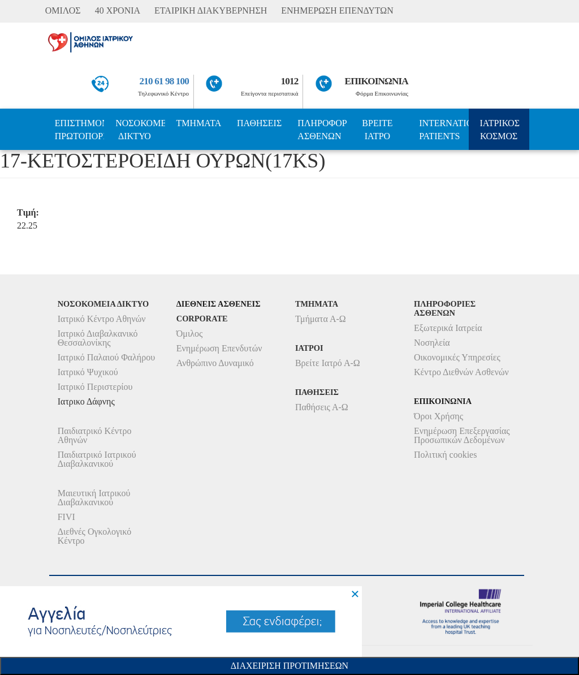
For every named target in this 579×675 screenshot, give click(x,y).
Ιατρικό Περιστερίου (95, 387)
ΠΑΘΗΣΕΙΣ (259, 123)
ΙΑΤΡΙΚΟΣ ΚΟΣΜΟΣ (500, 129)
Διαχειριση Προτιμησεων (289, 665)
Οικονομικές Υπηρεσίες (457, 357)
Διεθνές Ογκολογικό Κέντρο (94, 536)
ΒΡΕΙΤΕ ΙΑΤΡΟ (377, 129)
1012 (290, 81)
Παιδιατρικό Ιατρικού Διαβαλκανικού (97, 459)
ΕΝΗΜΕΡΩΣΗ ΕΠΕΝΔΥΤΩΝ (337, 10)
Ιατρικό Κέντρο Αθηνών (102, 319)
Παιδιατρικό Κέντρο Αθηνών (95, 435)
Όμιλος (189, 333)
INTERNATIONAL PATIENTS (443, 129)
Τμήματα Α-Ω (320, 319)
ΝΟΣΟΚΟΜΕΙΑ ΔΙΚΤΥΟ (140, 129)
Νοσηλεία (432, 342)
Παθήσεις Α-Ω (321, 407)
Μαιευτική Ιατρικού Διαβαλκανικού (94, 497)
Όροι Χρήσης (438, 416)
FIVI (66, 517)
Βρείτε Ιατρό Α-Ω (327, 363)
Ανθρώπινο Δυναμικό (215, 363)
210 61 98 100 (164, 81)
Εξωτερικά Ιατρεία (448, 328)
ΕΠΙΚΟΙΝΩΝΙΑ (376, 81)
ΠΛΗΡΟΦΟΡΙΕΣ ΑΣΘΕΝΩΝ (322, 129)
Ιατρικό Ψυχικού (88, 372)
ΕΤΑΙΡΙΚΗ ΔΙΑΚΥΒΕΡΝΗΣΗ (210, 10)
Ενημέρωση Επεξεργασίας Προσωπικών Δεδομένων (462, 435)
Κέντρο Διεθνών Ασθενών (461, 372)
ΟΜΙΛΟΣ (63, 10)
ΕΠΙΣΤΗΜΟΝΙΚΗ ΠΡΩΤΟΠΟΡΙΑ (79, 129)
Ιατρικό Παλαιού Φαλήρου (106, 357)
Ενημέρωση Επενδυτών (219, 348)
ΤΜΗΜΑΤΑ (199, 123)
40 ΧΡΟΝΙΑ (117, 10)
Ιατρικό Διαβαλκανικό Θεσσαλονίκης (98, 338)
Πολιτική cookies (445, 454)
